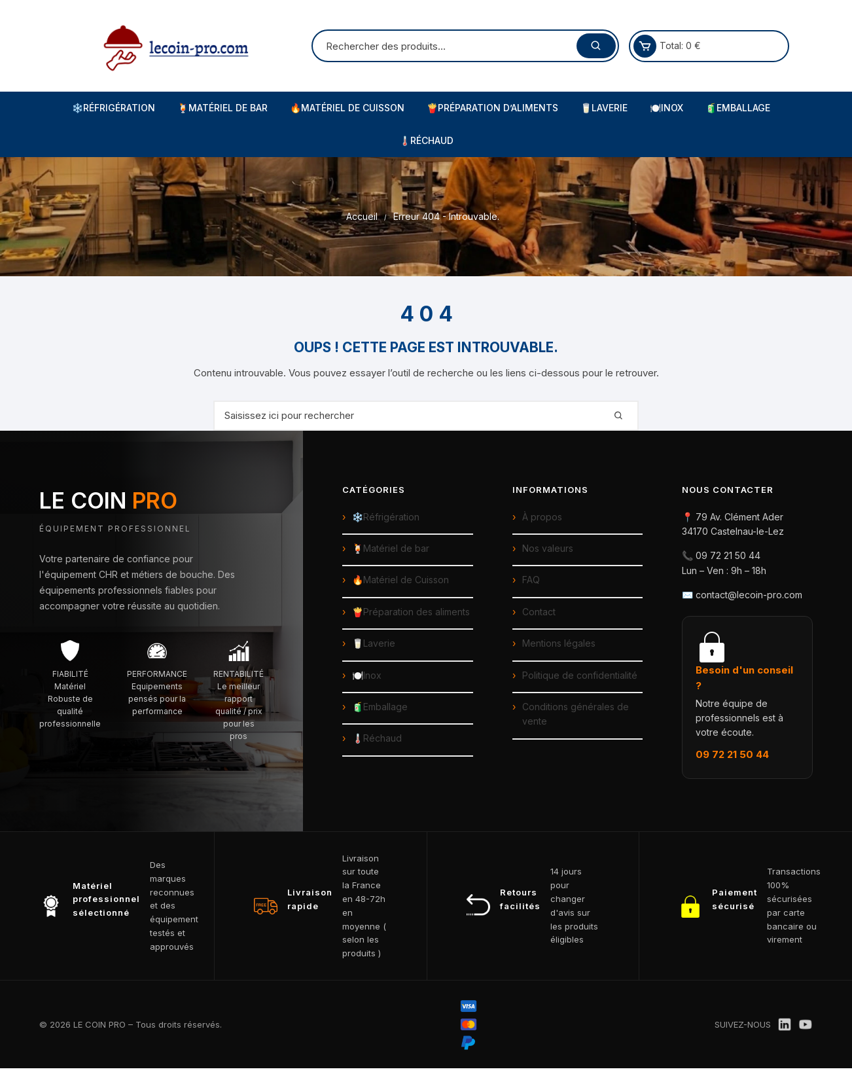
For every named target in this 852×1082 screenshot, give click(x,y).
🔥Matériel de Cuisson (347, 107)
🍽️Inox (666, 107)
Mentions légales (558, 643)
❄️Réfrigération (113, 107)
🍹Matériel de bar (390, 548)
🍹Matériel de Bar (222, 107)
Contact (539, 611)
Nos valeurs (547, 548)
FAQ (531, 579)
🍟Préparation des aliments (411, 611)
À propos (542, 516)
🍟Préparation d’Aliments (492, 107)
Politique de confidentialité (579, 675)
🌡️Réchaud (426, 140)
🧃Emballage (737, 107)
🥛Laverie (604, 107)
